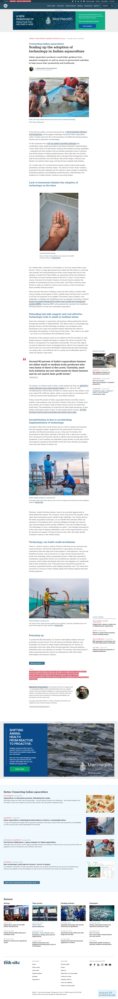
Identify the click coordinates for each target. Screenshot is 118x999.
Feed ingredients (98, 639)
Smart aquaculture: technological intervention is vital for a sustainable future (35, 820)
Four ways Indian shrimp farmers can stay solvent (100, 935)
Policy (50, 677)
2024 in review (36, 925)
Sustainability (73, 673)
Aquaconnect (56, 258)
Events (98, 1)
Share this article (37, 663)
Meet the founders (98, 380)
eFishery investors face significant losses (15, 941)
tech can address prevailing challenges (61, 143)
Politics (44, 677)
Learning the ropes (99, 394)
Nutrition (96, 370)
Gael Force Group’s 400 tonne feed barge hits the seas (72, 933)
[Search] (108, 6)
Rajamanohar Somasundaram (47, 68)
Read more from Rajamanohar (40, 707)
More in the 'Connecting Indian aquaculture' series (21, 883)
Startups (80, 6)
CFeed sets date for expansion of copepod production (103, 650)
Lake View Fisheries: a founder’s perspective (103, 383)
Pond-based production (79, 677)
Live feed (96, 647)
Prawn (47, 671)
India (35, 679)
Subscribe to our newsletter (69, 973)
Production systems (55, 675)
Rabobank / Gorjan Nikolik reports (43, 933)
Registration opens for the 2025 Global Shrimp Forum (14, 925)
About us (63, 970)
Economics (7, 862)
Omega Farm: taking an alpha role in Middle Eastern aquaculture (104, 625)
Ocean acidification (24, 1)
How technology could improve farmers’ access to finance (27, 864)
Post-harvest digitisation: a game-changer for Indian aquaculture (30, 842)
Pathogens (33, 673)
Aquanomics (88, 6)
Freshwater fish (35, 677)
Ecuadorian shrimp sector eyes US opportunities (43, 935)
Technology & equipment (38, 675)
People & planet (70, 6)
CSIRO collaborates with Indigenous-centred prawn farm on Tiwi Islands (44, 944)
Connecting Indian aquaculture (46, 43)
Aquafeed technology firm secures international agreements (72, 925)
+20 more (62, 38)
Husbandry (96, 378)
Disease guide (90, 1)
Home (34, 964)
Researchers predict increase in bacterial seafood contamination (100, 943)
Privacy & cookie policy (68, 985)
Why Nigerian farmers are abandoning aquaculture (101, 373)
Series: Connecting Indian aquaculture (26, 791)
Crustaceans (34, 671)
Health (83, 671)
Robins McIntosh (38, 926)
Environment (51, 673)
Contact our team (66, 976)
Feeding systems (52, 38)
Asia (30, 679)
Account (111, 1)
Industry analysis (60, 677)
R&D (69, 677)
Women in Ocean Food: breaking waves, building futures (104, 633)
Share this (34, 377)
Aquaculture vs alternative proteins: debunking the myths (27, 798)
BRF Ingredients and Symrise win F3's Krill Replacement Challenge (104, 642)
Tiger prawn (40, 38)
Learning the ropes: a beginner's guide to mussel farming (103, 391)
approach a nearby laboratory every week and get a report (58, 387)
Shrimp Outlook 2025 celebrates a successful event (15, 933)
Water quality (62, 673)
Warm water (51, 6)
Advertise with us (66, 979)
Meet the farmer (94, 933)
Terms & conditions (66, 982)
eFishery (13, 1)
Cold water (60, 6)
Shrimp (31, 38)
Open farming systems (100, 621)
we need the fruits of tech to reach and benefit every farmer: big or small (57, 411)
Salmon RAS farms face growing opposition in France (72, 941)
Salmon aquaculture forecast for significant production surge (100, 925)
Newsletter (104, 1)
